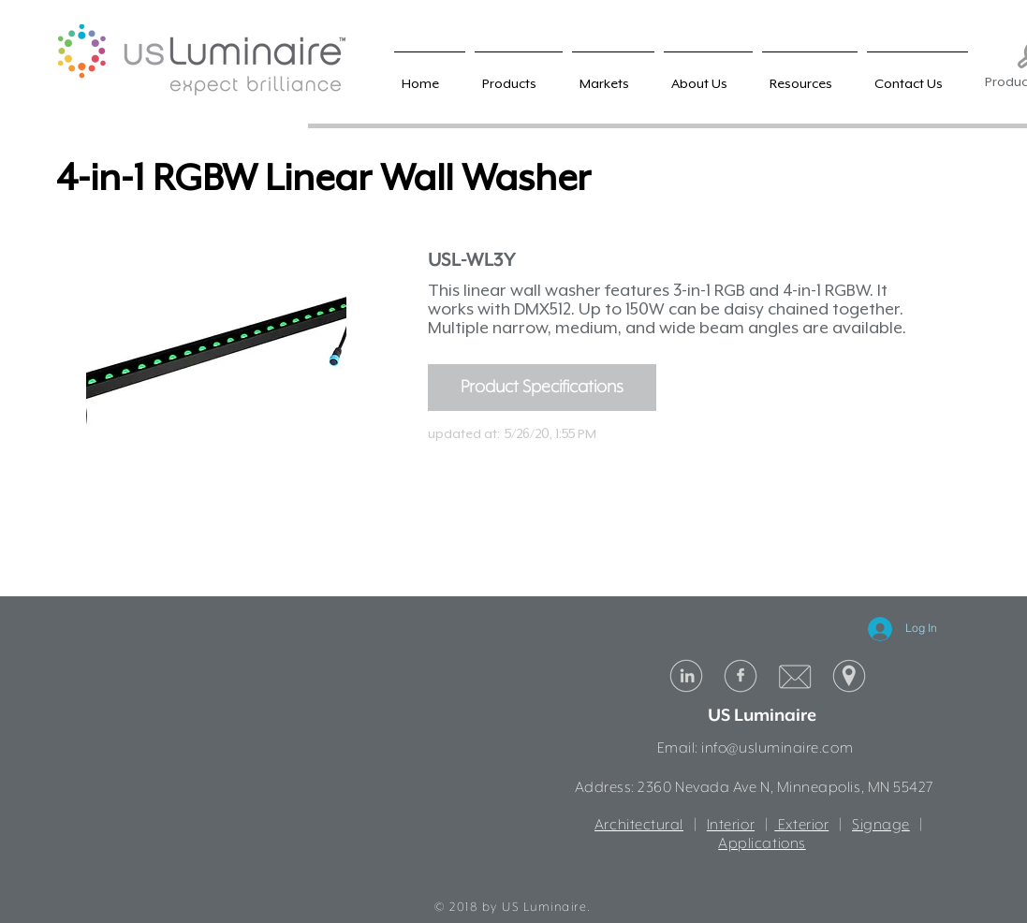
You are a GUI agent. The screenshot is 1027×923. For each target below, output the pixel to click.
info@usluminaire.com (777, 748)
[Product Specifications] (542, 387)
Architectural (638, 825)
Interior (731, 825)
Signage (881, 825)
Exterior (801, 825)
